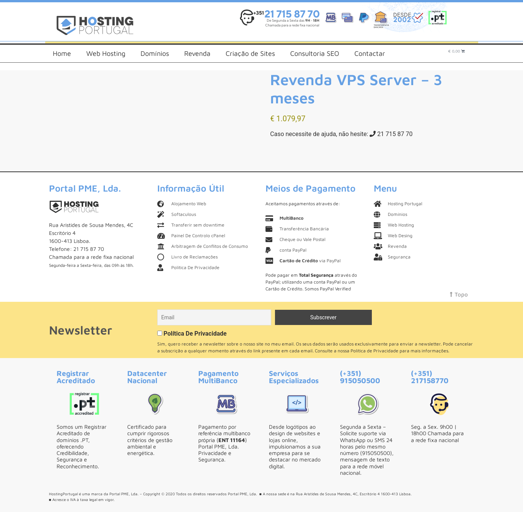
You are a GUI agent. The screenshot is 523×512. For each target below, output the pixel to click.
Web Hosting (105, 53)
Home (62, 53)
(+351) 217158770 (430, 377)
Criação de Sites (250, 53)
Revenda (197, 53)
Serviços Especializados (294, 377)
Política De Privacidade (194, 333)
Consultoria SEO (314, 53)
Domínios (155, 53)
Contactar (369, 53)
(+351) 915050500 (360, 377)
